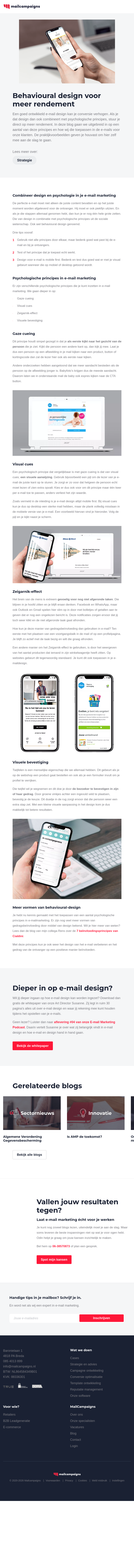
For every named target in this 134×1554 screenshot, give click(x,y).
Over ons (76, 1468)
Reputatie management (86, 1443)
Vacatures (77, 1480)
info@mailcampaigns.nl (19, 1420)
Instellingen (118, 1534)
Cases (74, 1411)
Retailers (9, 1468)
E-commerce (12, 1480)
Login (74, 1499)
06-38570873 (61, 1299)
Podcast (19, 1027)
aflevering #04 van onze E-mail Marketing (84, 1022)
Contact (75, 1493)
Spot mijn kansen (54, 1313)
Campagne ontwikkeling (86, 1424)
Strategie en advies (83, 1418)
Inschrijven (101, 1371)
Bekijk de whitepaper (33, 1046)
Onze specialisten (82, 1474)
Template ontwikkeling (85, 1436)
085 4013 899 (12, 1414)
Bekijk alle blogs (29, 1208)
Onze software (80, 1449)
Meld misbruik (99, 1534)
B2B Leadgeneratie (16, 1474)
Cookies (82, 1534)
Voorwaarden (53, 1534)
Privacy (69, 1534)
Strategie (24, 160)
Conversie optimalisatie (86, 1430)
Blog (73, 1487)
